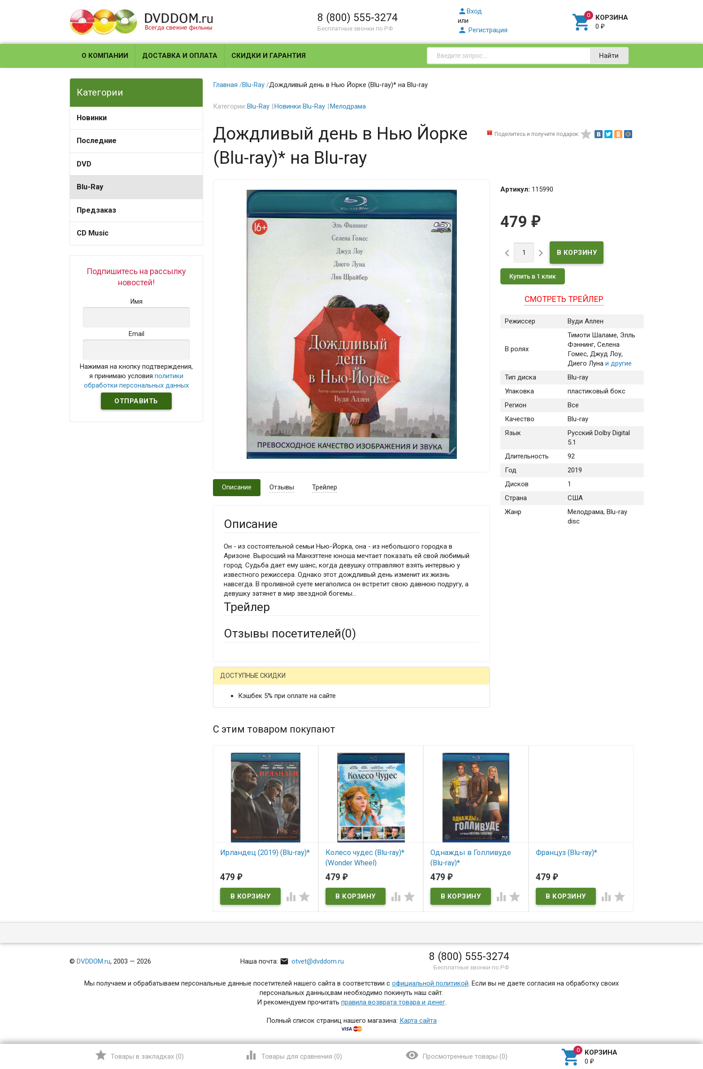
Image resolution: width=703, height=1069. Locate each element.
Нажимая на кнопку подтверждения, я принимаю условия (136, 375)
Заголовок (240, 772)
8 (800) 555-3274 (357, 17)
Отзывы (281, 487)
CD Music (92, 233)
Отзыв (233, 812)
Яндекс (391, 682)
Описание (237, 487)
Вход (470, 11)
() (139, 1055)
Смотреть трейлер (564, 299)
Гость (235, 681)
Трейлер (324, 487)
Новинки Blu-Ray (299, 106)
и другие (617, 363)
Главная (225, 85)
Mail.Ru (281, 682)
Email (231, 738)
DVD (84, 164)
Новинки (92, 117)
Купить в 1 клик (532, 276)
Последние (97, 140)
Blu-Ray (90, 187)
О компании (105, 56)
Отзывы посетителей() (290, 633)
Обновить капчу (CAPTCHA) (337, 919)
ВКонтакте (335, 682)
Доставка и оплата (179, 56)
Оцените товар (246, 797)
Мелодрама (348, 106)
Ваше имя (238, 714)
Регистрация (483, 30)
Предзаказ (96, 210)
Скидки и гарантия (268, 56)
